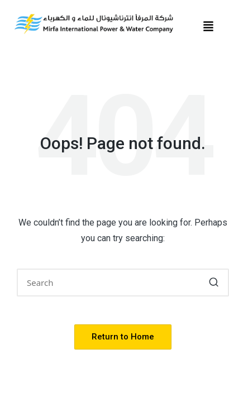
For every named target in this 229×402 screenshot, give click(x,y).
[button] (208, 27)
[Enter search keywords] (123, 282)
